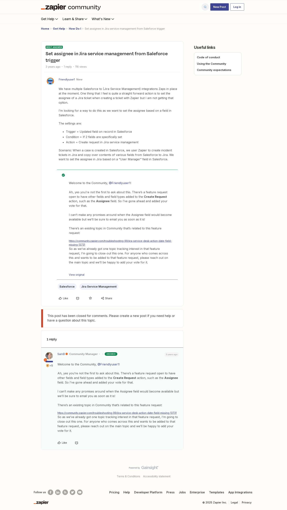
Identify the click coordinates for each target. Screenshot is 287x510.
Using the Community (211, 63)
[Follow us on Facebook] (50, 492)
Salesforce (67, 286)
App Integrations (240, 492)
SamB (61, 354)
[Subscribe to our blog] (65, 492)
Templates (216, 492)
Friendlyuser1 (67, 79)
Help (126, 492)
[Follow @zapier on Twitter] (72, 492)
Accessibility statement (156, 476)
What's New (103, 19)
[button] (219, 7)
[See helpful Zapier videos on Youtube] (80, 492)
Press (170, 492)
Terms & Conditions (128, 476)
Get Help (50, 19)
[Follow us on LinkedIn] (58, 492)
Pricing (114, 492)
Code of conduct (208, 57)
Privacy (246, 502)
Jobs (182, 492)
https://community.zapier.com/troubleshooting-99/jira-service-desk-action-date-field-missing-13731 (120, 242)
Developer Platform (148, 492)
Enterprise (197, 492)
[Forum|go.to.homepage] (71, 7)
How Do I (75, 28)
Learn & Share (75, 19)
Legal (234, 502)
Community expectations (214, 70)
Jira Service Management (99, 286)
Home (45, 28)
